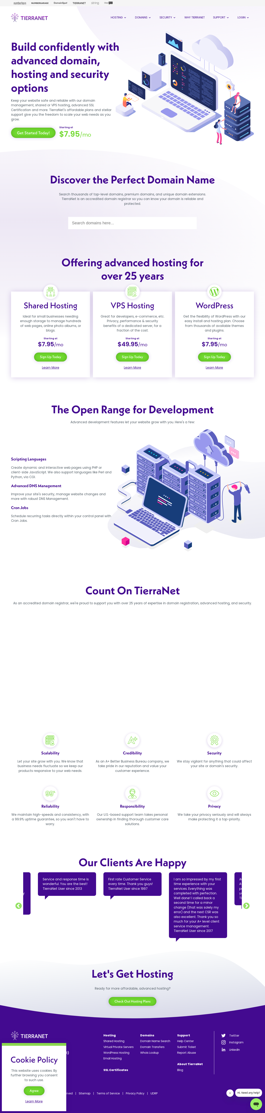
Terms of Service (108, 1093)
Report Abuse (186, 1053)
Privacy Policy (135, 1093)
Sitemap (85, 1093)
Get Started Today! (33, 132)
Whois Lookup (149, 1053)
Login (244, 17)
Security (168, 17)
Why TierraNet (194, 17)
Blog (180, 1070)
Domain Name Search (155, 1041)
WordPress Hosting (116, 1053)
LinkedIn (234, 1050)
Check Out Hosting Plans (132, 1001)
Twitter (234, 1035)
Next (246, 906)
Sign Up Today (50, 357)
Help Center (185, 1041)
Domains (143, 17)
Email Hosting (112, 1058)
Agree (34, 1091)
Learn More (50, 367)
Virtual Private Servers (118, 1047)
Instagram (236, 1042)
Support (221, 17)
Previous (18, 906)
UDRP (154, 1093)
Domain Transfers (152, 1047)
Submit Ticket (186, 1047)
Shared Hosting (113, 1041)
